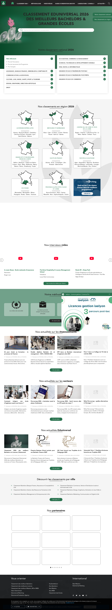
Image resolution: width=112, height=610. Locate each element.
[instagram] (86, 596)
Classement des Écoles (55, 593)
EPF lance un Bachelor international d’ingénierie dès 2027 (69, 353)
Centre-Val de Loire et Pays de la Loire (87, 128)
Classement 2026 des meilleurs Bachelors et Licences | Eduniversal (16, 451)
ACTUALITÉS (100, 4)
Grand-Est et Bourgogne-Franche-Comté (25, 158)
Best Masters (76, 584)
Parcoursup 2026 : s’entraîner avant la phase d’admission (43, 402)
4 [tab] (57, 567)
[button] (94, 4)
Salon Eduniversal (16, 591)
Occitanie (25, 188)
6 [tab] (61, 567)
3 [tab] (55, 567)
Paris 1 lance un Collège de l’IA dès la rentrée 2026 (96, 353)
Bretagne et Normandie (56, 128)
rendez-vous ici (70, 603)
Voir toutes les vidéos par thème (56, 283)
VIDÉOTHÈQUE (48, 4)
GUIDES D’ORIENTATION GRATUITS (65, 4)
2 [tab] (53, 567)
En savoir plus (56, 321)
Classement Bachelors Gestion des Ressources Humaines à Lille (32, 490)
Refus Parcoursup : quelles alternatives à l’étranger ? (96, 402)
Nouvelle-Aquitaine (87, 158)
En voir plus (56, 370)
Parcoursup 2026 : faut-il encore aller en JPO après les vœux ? (69, 402)
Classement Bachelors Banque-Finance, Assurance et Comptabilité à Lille (34, 486)
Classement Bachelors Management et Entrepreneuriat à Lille (32, 494)
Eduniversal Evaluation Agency (20, 595)
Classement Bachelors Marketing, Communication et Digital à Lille (79, 494)
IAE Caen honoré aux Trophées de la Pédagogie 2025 (69, 451)
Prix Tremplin (12, 67)
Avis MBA (52, 591)
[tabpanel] (26, 540)
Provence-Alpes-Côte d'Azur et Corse (56, 188)
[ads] (86, 313)
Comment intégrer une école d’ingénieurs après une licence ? (16, 402)
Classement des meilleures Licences (21, 586)
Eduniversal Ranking (78, 586)
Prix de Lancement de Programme (18, 64)
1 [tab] (51, 567)
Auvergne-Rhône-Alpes (25, 128)
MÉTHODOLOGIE (36, 4)
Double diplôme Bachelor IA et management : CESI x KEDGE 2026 (43, 353)
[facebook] (73, 596)
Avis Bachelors (53, 586)
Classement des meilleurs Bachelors (21, 584)
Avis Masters (53, 588)
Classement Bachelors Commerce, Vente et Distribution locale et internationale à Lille (79, 486)
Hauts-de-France (56, 158)
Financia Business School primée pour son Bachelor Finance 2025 (43, 451)
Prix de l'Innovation (13, 62)
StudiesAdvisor (53, 584)
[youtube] (83, 596)
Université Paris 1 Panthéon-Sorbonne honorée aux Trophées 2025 (96, 451)
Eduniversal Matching (17, 593)
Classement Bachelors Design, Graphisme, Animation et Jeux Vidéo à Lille (80, 491)
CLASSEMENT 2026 (22, 4)
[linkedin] (79, 596)
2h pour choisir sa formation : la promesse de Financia (16, 353)
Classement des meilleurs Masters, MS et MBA (25, 588)
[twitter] (76, 596)
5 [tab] (59, 567)
